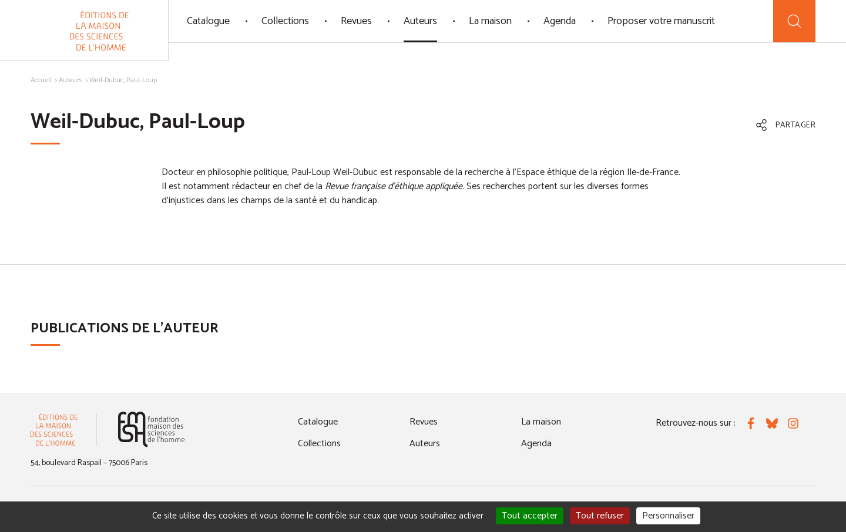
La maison (490, 21)
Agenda (559, 21)
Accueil (41, 80)
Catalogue (208, 21)
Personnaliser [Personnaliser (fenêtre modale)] (668, 516)
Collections (285, 21)
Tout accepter (530, 516)
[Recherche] (794, 21)
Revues (356, 21)
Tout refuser (600, 516)
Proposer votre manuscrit (661, 21)
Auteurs (420, 21)
